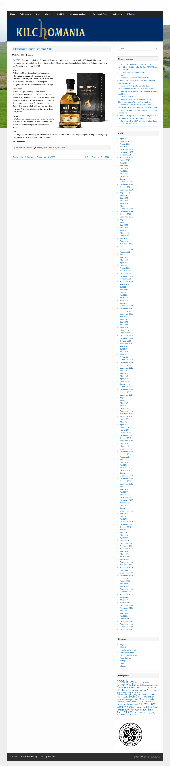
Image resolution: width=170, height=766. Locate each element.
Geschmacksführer (100, 14)
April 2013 (124, 492)
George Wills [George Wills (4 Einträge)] (126, 692)
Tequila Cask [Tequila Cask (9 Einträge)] (141, 713)
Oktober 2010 (125, 527)
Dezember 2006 (126, 589)
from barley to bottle (128, 650)
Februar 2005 (125, 619)
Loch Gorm (61, 148)
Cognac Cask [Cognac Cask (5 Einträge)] (144, 688)
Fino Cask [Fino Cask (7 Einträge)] (142, 690)
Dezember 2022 (126, 241)
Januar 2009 (125, 559)
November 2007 (126, 575)
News (38, 14)
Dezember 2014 (126, 449)
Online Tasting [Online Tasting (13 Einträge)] (123, 704)
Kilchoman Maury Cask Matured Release (135, 78)
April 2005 (124, 616)
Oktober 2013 (125, 481)
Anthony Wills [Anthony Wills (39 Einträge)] (126, 684)
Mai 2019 (124, 352)
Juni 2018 (124, 373)
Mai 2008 (124, 570)
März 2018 (124, 381)
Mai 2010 (124, 535)
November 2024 (126, 184)
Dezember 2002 (126, 627)
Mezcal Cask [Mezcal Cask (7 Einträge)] (142, 701)
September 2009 (126, 548)
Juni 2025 (124, 165)
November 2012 (126, 500)
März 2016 (124, 427)
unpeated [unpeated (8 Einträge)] (120, 715)
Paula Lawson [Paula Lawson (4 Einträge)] (134, 704)
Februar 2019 (125, 357)
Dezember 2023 (126, 209)
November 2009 (126, 546)
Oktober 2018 (125, 365)
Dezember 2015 (126, 433)
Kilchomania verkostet (24, 148)
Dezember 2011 (126, 511)
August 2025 (125, 160)
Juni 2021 (124, 290)
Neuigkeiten (125, 661)
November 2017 (126, 389)
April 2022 (124, 263)
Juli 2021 (123, 287)
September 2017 (126, 395)
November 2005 (126, 608)
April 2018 (124, 379)
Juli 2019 (123, 349)
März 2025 (124, 174)
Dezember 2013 (126, 476)
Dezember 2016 (126, 411)
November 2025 (126, 152)
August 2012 (125, 503)
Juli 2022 (123, 254)
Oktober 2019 (125, 341)
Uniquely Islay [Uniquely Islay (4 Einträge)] (151, 713)
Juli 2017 (123, 400)
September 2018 (126, 368)
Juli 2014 (123, 459)
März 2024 (124, 206)
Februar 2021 (125, 300)
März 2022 (124, 265)
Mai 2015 (124, 443)
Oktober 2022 (125, 246)
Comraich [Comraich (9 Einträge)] (152, 687)
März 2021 (124, 298)
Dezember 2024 (126, 182)
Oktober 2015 (125, 438)
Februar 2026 (125, 144)
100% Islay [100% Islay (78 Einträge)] (125, 681)
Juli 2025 (123, 163)
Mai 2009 (124, 554)
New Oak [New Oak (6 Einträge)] (150, 701)
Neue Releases (126, 658)
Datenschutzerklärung (29, 756)
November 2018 (126, 362)
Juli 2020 (123, 319)
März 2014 (124, 468)
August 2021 (125, 284)
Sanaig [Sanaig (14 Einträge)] (120, 709)
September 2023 (126, 217)
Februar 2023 (125, 236)
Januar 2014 (125, 473)
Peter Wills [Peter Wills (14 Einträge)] (144, 704)
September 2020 (126, 314)
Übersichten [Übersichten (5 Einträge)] (139, 715)
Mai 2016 (124, 422)
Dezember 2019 (126, 335)
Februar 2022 (125, 268)
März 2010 (124, 540)
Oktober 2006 (125, 592)
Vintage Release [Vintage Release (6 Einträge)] (129, 715)
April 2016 (124, 424)
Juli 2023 (123, 222)
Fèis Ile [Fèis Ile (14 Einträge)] (150, 690)
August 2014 (125, 457)
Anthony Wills (42, 148)
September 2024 (126, 190)
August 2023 (125, 219)
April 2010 (124, 538)
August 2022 (125, 252)
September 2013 (126, 484)
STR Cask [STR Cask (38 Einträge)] (130, 712)
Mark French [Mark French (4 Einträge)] (126, 701)
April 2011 (124, 519)
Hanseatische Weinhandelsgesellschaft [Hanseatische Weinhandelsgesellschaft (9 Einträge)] (128, 693)
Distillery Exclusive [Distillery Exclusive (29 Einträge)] (128, 690)
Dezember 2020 (126, 306)
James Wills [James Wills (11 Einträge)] (151, 694)
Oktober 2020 (125, 311)
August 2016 (125, 419)
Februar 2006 (125, 602)
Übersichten (124, 666)
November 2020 (126, 308)
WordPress (146, 757)
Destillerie (61, 14)
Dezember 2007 (126, 573)
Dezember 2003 (126, 624)
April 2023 (124, 230)
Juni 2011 (124, 513)
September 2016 (126, 416)
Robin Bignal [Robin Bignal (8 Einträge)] (153, 707)
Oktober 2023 (125, 214)
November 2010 (126, 524)
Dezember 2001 (126, 629)
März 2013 (124, 495)
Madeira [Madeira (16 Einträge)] (143, 698)
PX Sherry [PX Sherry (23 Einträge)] (128, 706)
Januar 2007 (125, 586)
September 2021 (126, 281)
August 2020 (125, 317)
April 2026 (124, 138)
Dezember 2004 (126, 621)
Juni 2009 (124, 551)
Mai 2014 (124, 462)
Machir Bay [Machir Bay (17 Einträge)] (148, 696)
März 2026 (124, 141)
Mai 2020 (124, 325)
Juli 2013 (123, 486)
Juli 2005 (123, 611)
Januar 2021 (125, 303)
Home (12, 14)
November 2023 (126, 211)
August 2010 (125, 530)
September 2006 (126, 594)
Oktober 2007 (125, 578)
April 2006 (124, 597)
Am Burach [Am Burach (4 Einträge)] (145, 682)
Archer (30, 55)
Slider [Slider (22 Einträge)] (144, 709)
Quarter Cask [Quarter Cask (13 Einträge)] (141, 707)
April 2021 (124, 295)
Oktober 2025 (125, 155)
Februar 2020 (125, 333)
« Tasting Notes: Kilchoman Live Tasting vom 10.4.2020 (33, 157)
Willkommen (25, 14)
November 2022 (126, 244)
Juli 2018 (123, 371)
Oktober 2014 (125, 454)
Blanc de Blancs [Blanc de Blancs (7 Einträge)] (141, 685)
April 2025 (124, 171)
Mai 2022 (124, 260)
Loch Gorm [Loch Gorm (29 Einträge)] (135, 696)
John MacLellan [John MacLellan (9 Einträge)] (123, 697)
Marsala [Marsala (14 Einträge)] (134, 701)
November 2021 (126, 276)
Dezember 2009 (126, 543)
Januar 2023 (125, 238)
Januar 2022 (125, 271)
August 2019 (125, 346)
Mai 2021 (124, 292)
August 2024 (125, 192)
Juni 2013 (124, 489)
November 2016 (126, 414)
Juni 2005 (124, 613)
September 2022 (126, 249)
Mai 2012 (124, 505)
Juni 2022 (124, 257)
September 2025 (126, 157)
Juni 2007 (124, 584)
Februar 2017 (125, 408)
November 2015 (126, 435)
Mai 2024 (124, 200)
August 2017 (125, 397)
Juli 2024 (123, 195)
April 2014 (124, 465)
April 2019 (124, 354)
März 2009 (124, 557)
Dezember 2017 (126, 387)
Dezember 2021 (126, 273)
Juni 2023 (124, 225)
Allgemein (124, 644)
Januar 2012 (125, 508)
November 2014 (126, 451)
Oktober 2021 (125, 279)
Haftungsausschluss (48, 756)
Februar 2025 (125, 176)
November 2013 (126, 478)
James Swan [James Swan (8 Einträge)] (141, 694)
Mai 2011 (124, 516)
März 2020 (124, 330)
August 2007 (125, 581)
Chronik (48, 14)
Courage (157, 757)
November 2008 (126, 565)
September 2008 (126, 567)
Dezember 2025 (126, 149)
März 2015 (124, 446)
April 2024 (124, 203)
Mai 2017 (124, 403)
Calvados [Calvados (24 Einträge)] (122, 687)
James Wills (52, 148)
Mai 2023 (124, 227)
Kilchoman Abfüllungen (79, 14)
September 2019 (126, 344)
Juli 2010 (123, 532)
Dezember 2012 (126, 497)
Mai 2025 (124, 168)
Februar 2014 (125, 470)
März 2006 (124, 600)
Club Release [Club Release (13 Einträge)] (133, 687)
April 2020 (124, 327)
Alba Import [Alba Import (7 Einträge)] (137, 682)
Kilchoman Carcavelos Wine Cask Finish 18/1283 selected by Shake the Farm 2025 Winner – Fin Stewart (137, 67)
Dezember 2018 (126, 360)
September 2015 (126, 441)
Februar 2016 (125, 430)
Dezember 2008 (126, 562)
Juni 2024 (124, 198)
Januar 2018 (125, 384)
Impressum (14, 756)
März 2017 (124, 406)
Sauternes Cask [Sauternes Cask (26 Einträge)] (132, 709)
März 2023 (124, 233)
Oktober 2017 (125, 392)
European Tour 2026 (128, 97)
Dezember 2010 (126, 521)
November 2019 (126, 338)
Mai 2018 (124, 376)
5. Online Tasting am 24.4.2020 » (97, 157)
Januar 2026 (125, 147)
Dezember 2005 (126, 605)
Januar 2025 (125, 179)
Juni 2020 (124, 322)
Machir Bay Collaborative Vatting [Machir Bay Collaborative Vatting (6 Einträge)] (127, 699)
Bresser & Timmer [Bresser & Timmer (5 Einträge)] (152, 685)
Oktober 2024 (125, 187)
